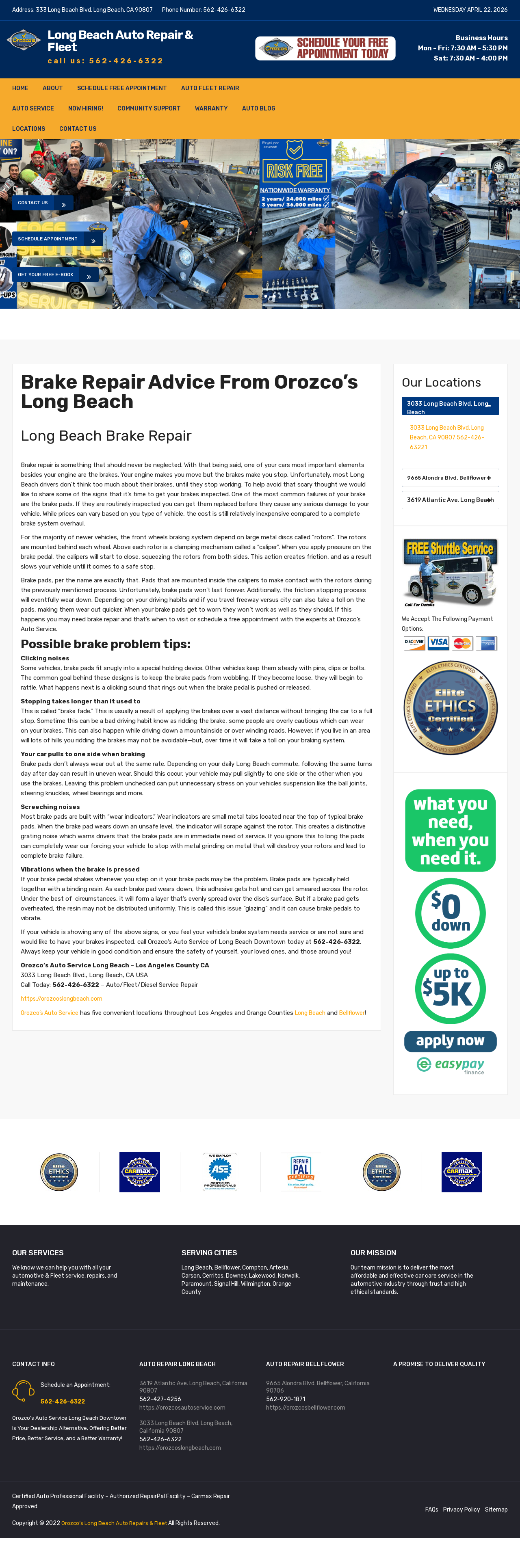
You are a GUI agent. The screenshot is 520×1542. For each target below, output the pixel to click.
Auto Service (33, 108)
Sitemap (496, 1513)
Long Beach (315, 1012)
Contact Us (77, 128)
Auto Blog (258, 108)
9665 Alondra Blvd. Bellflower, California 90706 (318, 1387)
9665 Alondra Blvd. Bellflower (449, 477)
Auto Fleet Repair (210, 87)
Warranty (211, 108)
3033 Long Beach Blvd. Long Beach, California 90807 (185, 1429)
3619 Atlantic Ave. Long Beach (450, 499)
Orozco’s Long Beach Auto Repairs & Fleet (116, 1527)
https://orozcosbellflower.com (305, 1409)
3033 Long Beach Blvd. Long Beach (449, 407)
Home (20, 87)
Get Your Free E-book (56, 279)
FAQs (431, 1513)
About (53, 87)
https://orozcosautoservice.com (182, 1409)
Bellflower (34, 1021)
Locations (28, 128)
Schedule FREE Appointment (122, 87)
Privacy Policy (461, 1513)
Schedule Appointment (59, 238)
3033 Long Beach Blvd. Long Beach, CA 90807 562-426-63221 (447, 437)
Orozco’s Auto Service (51, 1012)
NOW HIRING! (85, 108)
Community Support (149, 108)
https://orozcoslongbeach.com (64, 998)
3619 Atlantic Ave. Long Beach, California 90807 (193, 1387)
